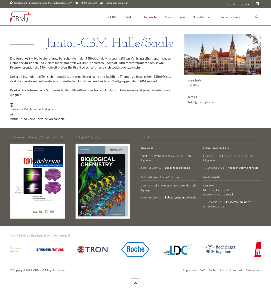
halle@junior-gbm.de (201, 102)
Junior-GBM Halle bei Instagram (33, 109)
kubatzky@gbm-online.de (180, 197)
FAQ (202, 270)
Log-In (243, 4)
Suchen (256, 17)
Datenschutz (253, 270)
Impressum (190, 270)
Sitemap (224, 270)
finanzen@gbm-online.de (243, 167)
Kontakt (237, 270)
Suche (212, 270)
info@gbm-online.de (117, 3)
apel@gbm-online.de (177, 167)
